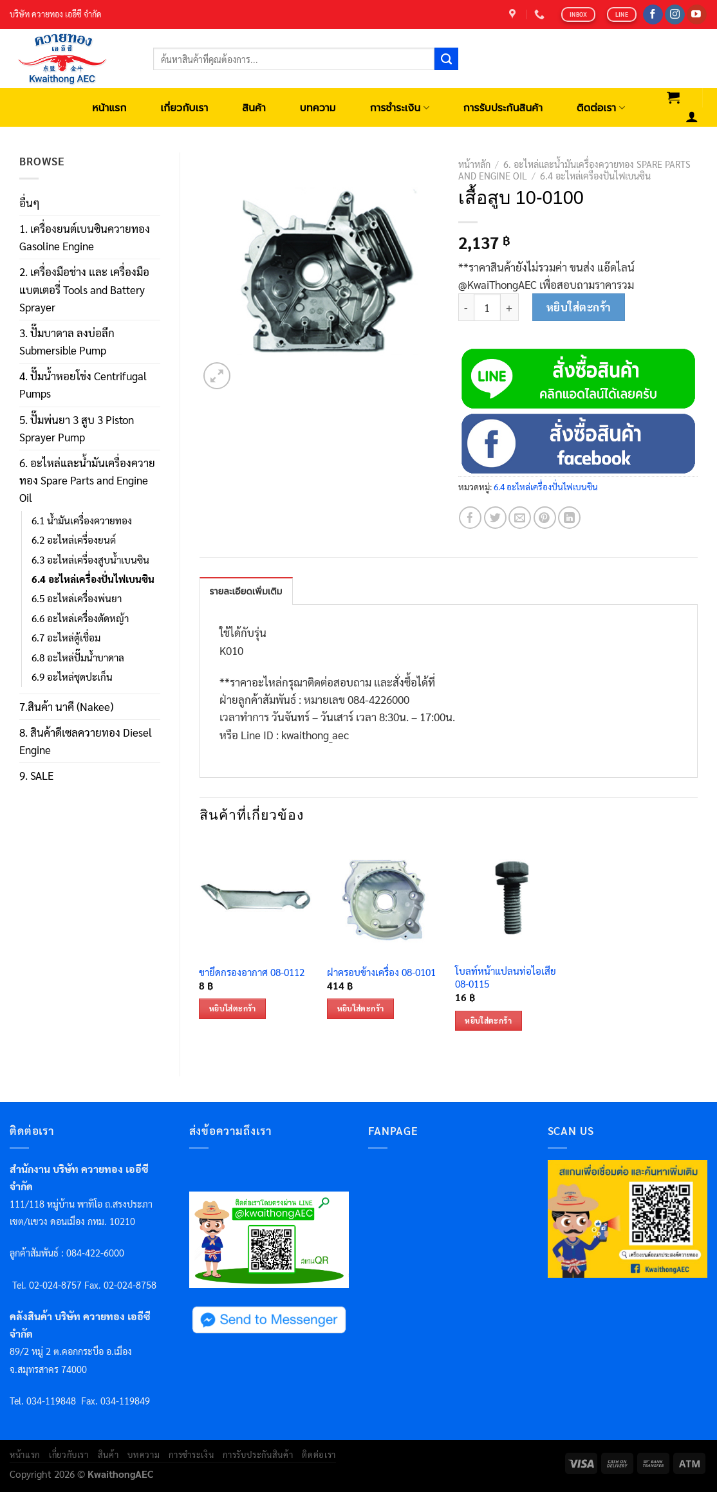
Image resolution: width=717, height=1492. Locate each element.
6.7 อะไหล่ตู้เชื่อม (66, 637)
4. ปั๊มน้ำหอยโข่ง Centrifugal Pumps (83, 384)
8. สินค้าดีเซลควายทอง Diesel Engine (85, 741)
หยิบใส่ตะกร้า (578, 307)
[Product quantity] (487, 307)
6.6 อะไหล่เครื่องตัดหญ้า (80, 618)
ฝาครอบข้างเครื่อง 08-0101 (381, 972)
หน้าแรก (109, 107)
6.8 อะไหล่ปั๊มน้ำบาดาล (78, 657)
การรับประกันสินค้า (503, 107)
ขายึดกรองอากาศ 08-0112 (251, 972)
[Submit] (446, 59)
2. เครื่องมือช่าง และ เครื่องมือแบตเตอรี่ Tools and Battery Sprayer (84, 288)
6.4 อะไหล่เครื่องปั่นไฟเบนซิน (93, 579)
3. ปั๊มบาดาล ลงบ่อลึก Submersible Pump (67, 341)
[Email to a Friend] (519, 517)
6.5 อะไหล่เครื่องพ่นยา (77, 598)
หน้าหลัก (474, 164)
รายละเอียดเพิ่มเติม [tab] (246, 591)
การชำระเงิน (399, 108)
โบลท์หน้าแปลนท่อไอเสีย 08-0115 (505, 977)
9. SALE (36, 775)
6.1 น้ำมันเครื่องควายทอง (82, 520)
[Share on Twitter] (495, 517)
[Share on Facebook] (470, 517)
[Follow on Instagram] (675, 15)
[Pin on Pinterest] (545, 517)
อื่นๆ (29, 203)
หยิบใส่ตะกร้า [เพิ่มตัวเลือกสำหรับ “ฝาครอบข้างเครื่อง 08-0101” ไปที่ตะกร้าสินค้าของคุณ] (360, 1008)
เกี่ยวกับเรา (184, 107)
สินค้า (254, 107)
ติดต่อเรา (601, 108)
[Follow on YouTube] (697, 15)
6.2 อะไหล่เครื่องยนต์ (74, 539)
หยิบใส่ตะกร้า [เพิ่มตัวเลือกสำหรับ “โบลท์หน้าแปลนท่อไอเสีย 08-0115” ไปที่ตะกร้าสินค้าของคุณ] (488, 1020)
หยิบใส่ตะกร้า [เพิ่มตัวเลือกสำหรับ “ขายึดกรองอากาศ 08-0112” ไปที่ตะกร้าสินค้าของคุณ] (232, 1008)
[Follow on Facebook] (653, 15)
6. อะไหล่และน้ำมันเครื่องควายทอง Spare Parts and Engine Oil (87, 480)
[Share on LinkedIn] (569, 517)
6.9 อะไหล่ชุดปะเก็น (72, 676)
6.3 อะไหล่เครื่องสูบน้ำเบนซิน (90, 559)
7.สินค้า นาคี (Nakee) (66, 706)
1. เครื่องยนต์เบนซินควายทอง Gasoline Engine (84, 237)
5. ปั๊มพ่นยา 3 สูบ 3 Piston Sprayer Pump (76, 428)
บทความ (318, 107)
